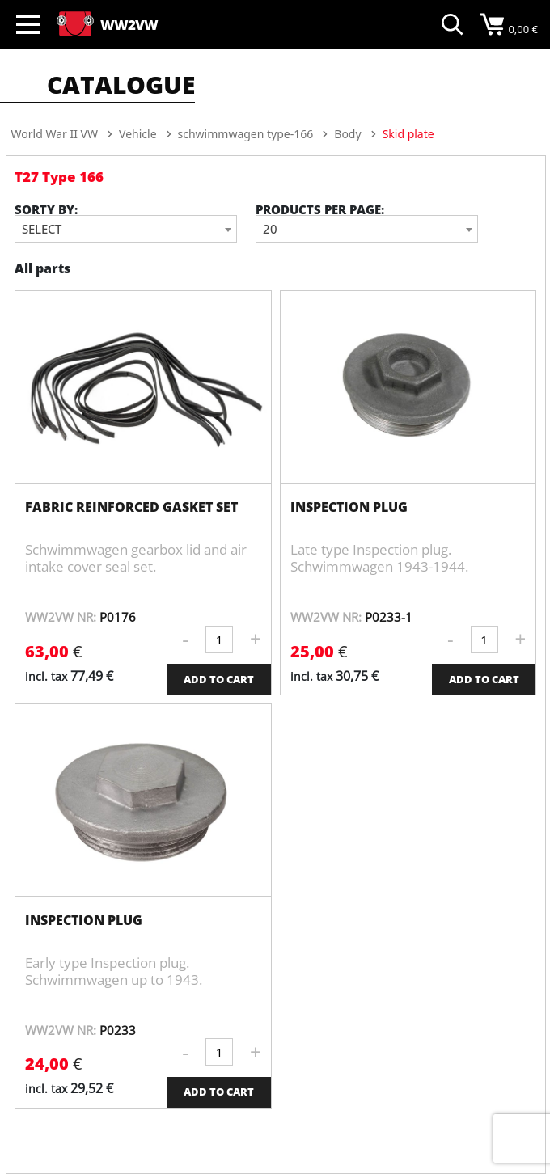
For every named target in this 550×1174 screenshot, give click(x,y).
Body (347, 133)
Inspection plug (349, 507)
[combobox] (126, 229)
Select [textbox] (41, 229)
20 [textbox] (270, 229)
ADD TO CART (219, 679)
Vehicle (138, 133)
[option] (275, 180)
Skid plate (408, 133)
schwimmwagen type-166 (246, 133)
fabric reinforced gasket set (131, 507)
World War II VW (54, 133)
